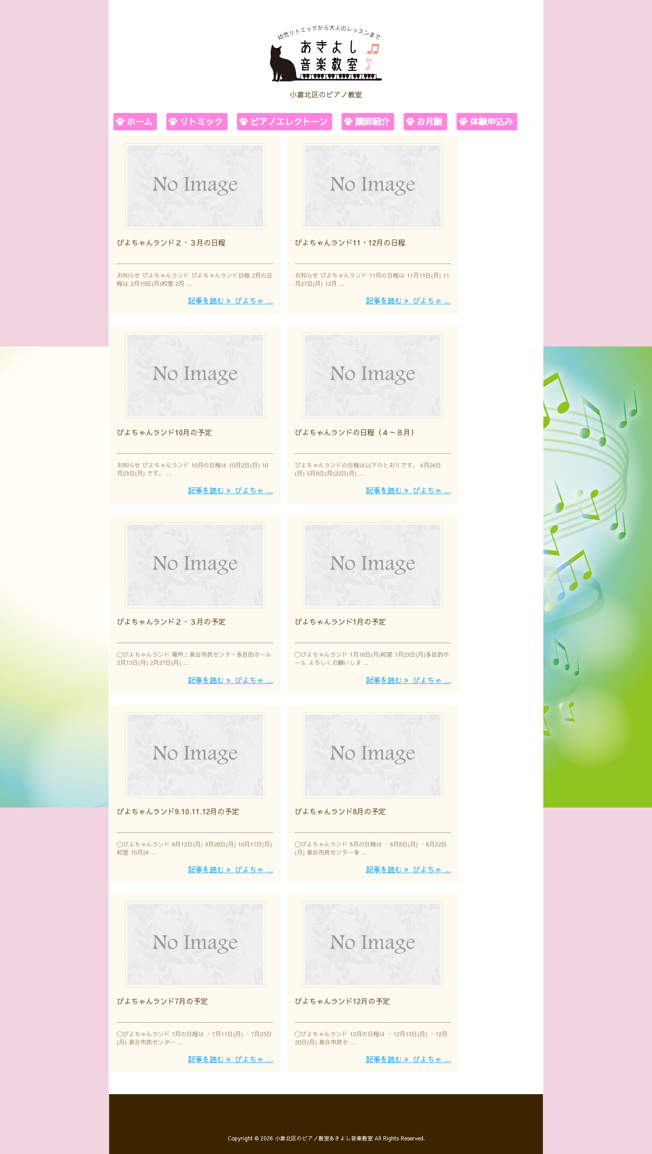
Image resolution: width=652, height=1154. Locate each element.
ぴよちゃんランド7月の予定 (162, 995)
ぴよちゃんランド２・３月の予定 (171, 619)
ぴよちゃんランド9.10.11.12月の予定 (178, 807)
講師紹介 (372, 121)
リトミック (201, 121)
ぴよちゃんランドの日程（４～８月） (356, 430)
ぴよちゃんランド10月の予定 (164, 430)
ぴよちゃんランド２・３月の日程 (171, 241)
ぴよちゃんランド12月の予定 (342, 995)
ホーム (140, 121)
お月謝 (429, 121)
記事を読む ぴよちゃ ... (230, 299)
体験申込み (491, 121)
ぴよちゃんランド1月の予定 (340, 619)
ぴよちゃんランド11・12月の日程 (350, 241)
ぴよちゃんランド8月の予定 (340, 807)
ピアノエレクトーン (289, 121)
